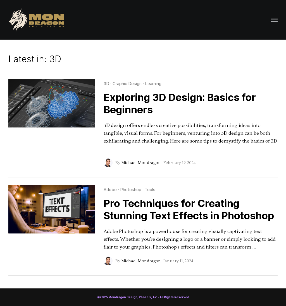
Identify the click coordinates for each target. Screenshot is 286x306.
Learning (153, 83)
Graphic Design (127, 83)
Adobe (110, 189)
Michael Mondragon (141, 162)
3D (106, 83)
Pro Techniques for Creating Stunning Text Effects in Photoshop (189, 209)
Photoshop (130, 189)
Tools (150, 189)
